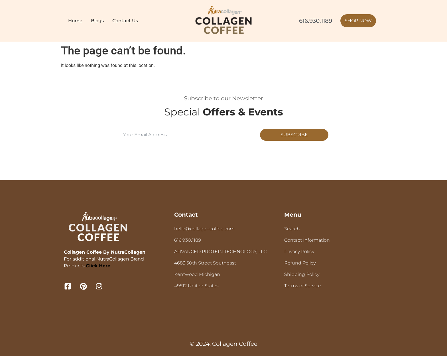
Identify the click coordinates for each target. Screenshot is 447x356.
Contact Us (125, 20)
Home (75, 20)
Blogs (97, 20)
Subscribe (294, 134)
